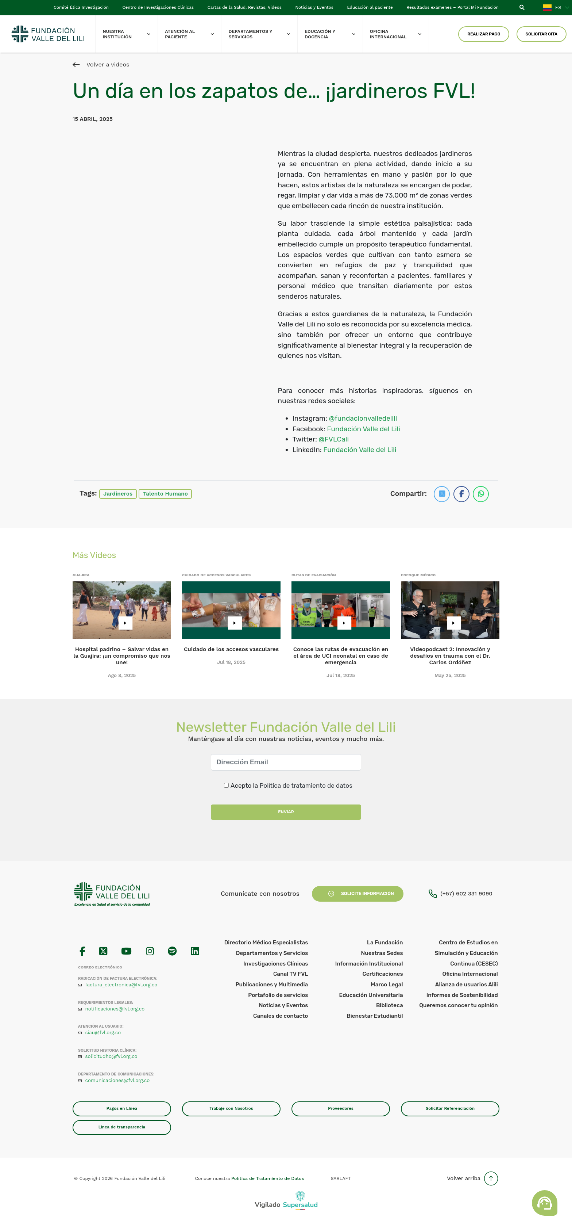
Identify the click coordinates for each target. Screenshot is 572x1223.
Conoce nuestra (249, 1178)
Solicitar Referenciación (450, 1108)
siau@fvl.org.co (103, 1032)
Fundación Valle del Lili (363, 429)
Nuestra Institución (130, 33)
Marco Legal (387, 984)
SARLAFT (341, 1178)
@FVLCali (334, 439)
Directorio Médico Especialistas (266, 942)
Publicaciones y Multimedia (272, 984)
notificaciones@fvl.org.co (115, 1009)
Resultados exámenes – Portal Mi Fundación (452, 7)
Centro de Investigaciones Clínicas (158, 7)
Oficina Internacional (399, 33)
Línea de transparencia (122, 1127)
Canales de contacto (280, 1016)
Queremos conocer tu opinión (458, 1005)
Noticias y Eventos (314, 7)
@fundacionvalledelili (363, 418)
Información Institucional (369, 963)
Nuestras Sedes (382, 953)
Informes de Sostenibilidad (462, 995)
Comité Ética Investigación (81, 7)
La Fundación (385, 942)
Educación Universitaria (371, 995)
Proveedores (340, 1108)
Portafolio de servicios (278, 995)
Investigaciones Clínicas (275, 963)
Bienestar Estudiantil (375, 1016)
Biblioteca (389, 1005)
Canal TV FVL (290, 974)
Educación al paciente (370, 7)
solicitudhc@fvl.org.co (111, 1056)
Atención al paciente (193, 33)
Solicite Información (357, 894)
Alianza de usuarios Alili (466, 984)
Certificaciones (382, 974)
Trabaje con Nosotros (231, 1108)
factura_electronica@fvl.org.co (121, 984)
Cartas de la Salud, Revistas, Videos (245, 7)
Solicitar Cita (541, 34)
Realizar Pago (483, 34)
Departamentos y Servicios (263, 33)
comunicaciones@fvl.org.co (117, 1080)
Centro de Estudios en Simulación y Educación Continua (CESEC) (466, 953)
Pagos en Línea (122, 1108)
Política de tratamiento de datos (305, 785)
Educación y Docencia (334, 33)
